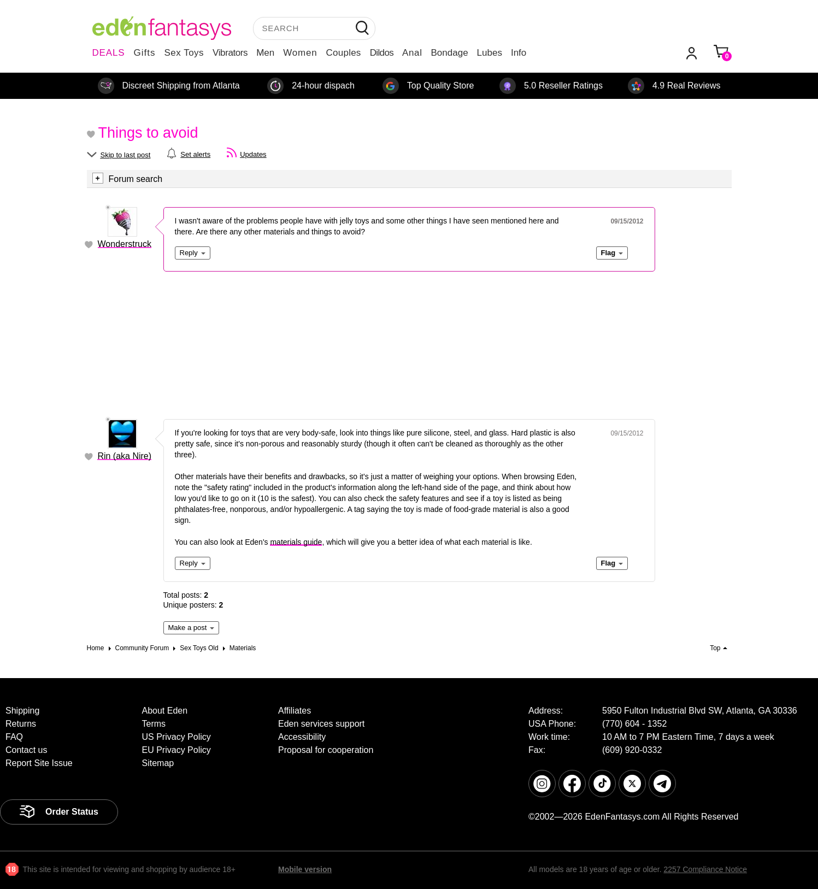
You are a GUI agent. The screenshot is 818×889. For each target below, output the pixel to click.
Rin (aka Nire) (124, 456)
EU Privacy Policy (176, 750)
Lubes (489, 53)
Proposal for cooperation (325, 750)
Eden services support (321, 723)
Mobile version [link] (305, 869)
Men (265, 53)
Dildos (381, 53)
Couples (343, 53)
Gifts (144, 53)
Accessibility (302, 736)
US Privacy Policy (176, 736)
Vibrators (230, 53)
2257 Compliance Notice (705, 869)
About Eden (165, 710)
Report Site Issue (39, 763)
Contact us (26, 750)
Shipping (22, 710)
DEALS (108, 53)
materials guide (296, 542)
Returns (20, 723)
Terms (154, 723)
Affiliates (294, 710)
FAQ (14, 736)
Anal (412, 53)
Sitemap (158, 763)
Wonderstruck (124, 244)
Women (300, 53)
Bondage (449, 53)
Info (518, 53)
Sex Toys (184, 53)
